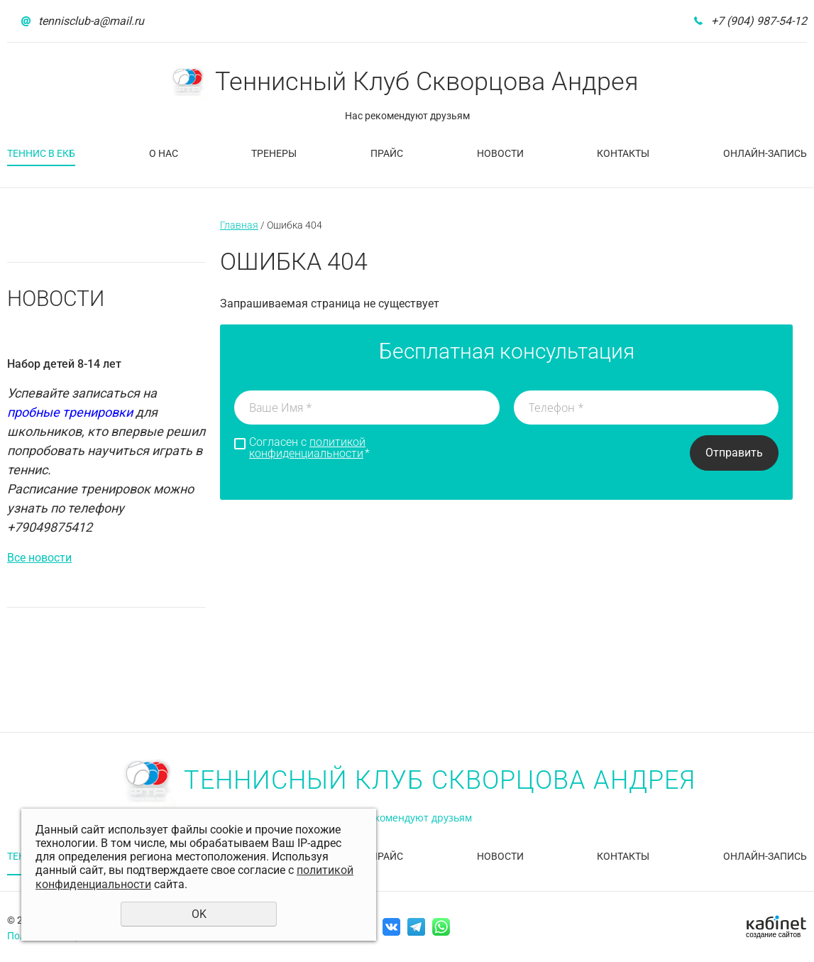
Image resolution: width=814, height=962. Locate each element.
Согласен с (309, 448)
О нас (163, 153)
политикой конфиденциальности (307, 447)
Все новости (39, 557)
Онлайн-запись (765, 153)
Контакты (623, 153)
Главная (239, 225)
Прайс (386, 153)
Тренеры (274, 153)
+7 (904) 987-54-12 (759, 21)
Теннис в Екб (41, 153)
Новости (500, 153)
